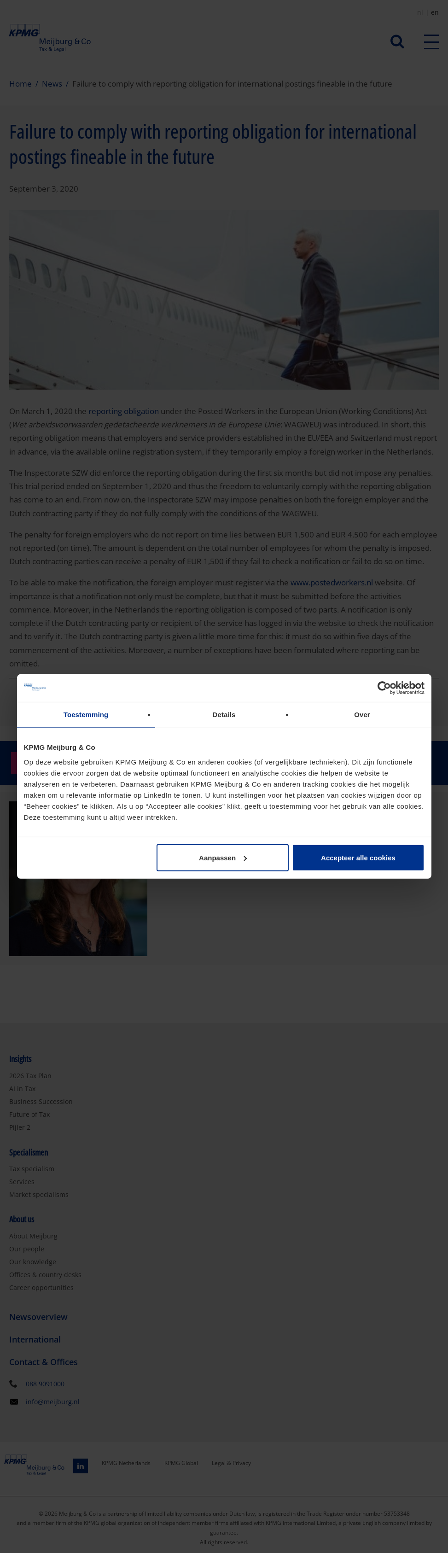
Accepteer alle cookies (358, 857)
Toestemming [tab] (86, 714)
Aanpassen (223, 857)
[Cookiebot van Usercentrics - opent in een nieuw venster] (384, 688)
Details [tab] (224, 714)
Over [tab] (362, 714)
